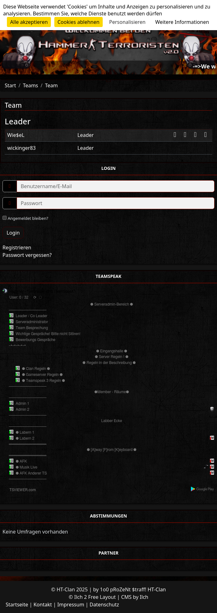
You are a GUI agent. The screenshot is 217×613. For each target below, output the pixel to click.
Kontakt (43, 604)
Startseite (17, 604)
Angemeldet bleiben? (25, 218)
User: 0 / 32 (18, 297)
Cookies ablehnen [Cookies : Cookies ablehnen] (78, 22)
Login (13, 232)
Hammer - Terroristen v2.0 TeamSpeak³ (42, 291)
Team (51, 85)
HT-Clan (157, 589)
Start (10, 85)
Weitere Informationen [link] (182, 22)
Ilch (144, 597)
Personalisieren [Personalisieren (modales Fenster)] (127, 22)
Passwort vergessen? (27, 255)
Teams (30, 85)
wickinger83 (21, 147)
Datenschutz (104, 604)
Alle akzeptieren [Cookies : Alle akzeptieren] (29, 22)
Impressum (70, 604)
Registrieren (17, 247)
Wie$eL (15, 135)
